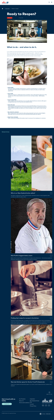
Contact (32, 404)
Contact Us (6, 403)
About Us (21, 400)
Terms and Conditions (24, 402)
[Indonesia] (2, 8)
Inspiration (32, 398)
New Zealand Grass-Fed (34, 401)
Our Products (22, 398)
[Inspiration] (7, 8)
